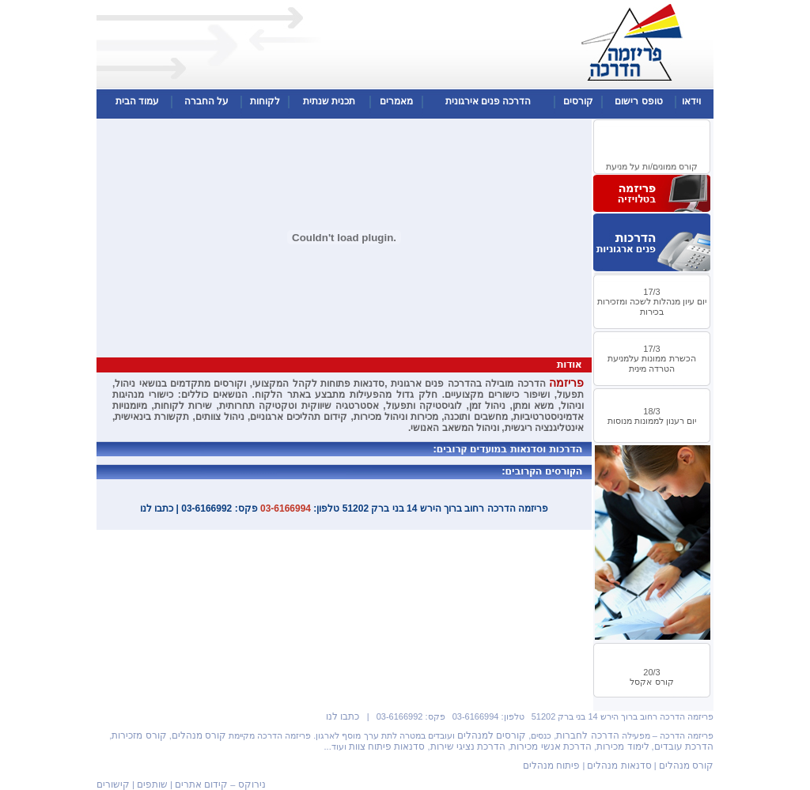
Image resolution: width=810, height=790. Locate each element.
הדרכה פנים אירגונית (488, 101)
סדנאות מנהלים (619, 765)
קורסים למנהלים (491, 735)
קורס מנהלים (199, 735)
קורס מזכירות (139, 735)
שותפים (152, 784)
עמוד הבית (137, 101)
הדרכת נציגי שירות (468, 746)
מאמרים (396, 101)
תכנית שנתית (329, 101)
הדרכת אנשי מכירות (551, 746)
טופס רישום (638, 101)
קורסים (578, 101)
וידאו (691, 101)
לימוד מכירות (622, 746)
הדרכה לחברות (587, 735)
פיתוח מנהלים (551, 765)
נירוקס (252, 784)
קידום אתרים (201, 784)
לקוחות (265, 101)
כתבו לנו (342, 716)
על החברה (206, 101)
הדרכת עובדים (683, 746)
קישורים (113, 784)
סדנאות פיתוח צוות (387, 746)
